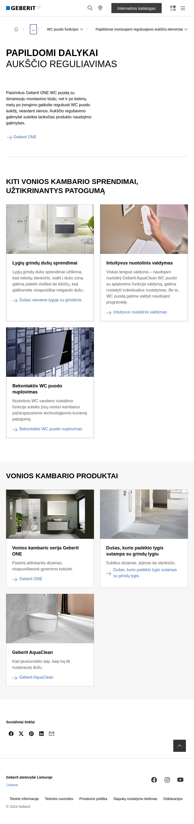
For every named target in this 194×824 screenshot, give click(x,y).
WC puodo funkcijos (65, 29)
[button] (90, 8)
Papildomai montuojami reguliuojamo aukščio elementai (142, 29)
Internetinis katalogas (136, 8)
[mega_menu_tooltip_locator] (100, 8)
